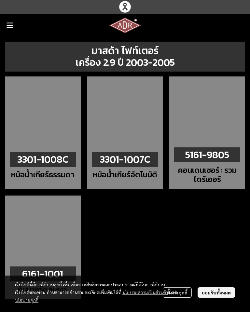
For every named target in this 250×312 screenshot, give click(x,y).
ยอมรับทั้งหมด (216, 292)
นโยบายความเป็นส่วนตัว (145, 292)
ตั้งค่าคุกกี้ (177, 292)
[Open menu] (9, 25)
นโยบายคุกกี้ (26, 300)
